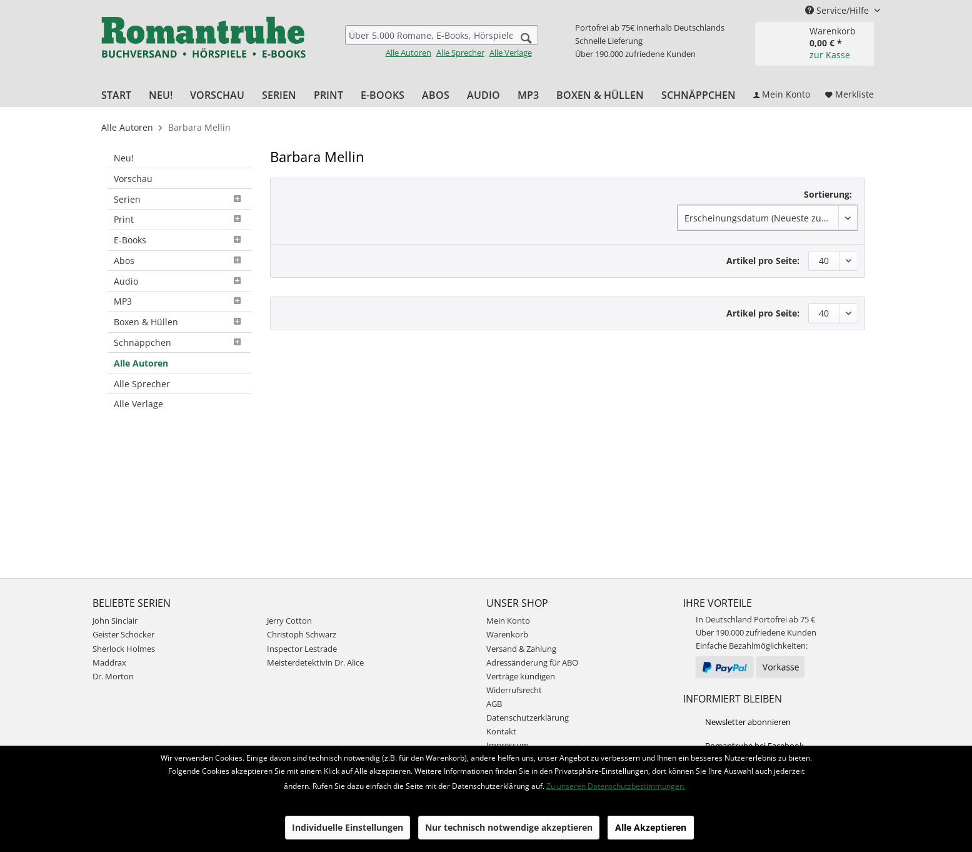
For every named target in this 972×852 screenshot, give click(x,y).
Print (179, 219)
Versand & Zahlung (521, 648)
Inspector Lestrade (302, 648)
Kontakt (501, 731)
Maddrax (109, 662)
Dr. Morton (113, 676)
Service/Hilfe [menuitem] (838, 10)
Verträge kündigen (520, 676)
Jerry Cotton (289, 620)
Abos (179, 260)
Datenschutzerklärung (527, 717)
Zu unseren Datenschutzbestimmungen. (616, 786)
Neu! (124, 158)
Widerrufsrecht (514, 690)
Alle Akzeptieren (650, 827)
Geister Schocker (123, 634)
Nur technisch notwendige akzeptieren (509, 827)
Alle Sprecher (460, 52)
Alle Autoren (408, 52)
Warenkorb (507, 634)
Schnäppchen (179, 342)
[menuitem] (441, 41)
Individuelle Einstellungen (347, 827)
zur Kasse (829, 55)
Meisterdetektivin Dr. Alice (315, 662)
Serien (179, 199)
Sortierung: (828, 194)
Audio (179, 281)
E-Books (179, 240)
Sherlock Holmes (124, 648)
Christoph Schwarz (301, 634)
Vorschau (133, 179)
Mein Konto (508, 620)
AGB (494, 703)
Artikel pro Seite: (762, 260)
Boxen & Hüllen (179, 322)
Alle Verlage (510, 52)
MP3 (179, 301)
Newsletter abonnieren (748, 722)
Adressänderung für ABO (532, 662)
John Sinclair (115, 620)
